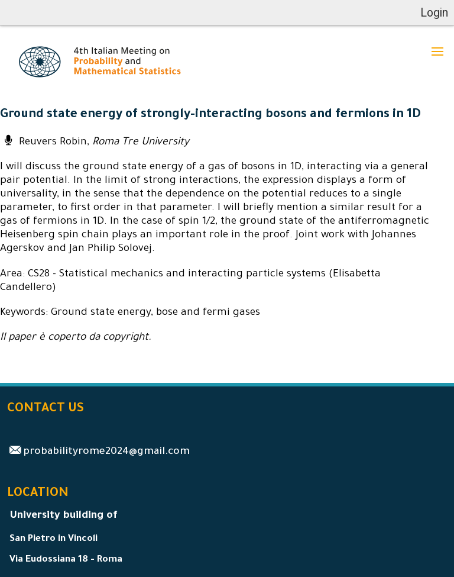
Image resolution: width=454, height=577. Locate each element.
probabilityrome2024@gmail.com (106, 452)
